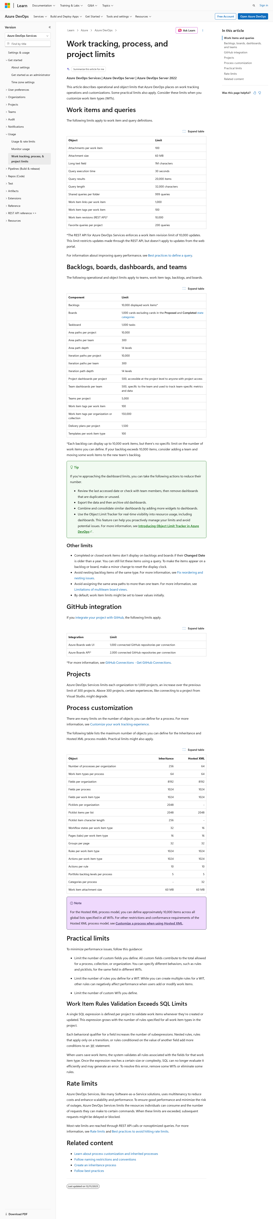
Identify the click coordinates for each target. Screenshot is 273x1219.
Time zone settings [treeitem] (23, 82)
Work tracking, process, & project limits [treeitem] (27, 158)
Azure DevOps (104, 30)
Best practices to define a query (170, 255)
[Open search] (254, 5)
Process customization (238, 63)
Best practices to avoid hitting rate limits (140, 1131)
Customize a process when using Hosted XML (149, 923)
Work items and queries (239, 38)
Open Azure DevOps (253, 16)
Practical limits (233, 68)
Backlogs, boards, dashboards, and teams (242, 45)
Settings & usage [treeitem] (18, 52)
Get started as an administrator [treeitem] (30, 75)
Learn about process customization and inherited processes (116, 1153)
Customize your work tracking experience (119, 724)
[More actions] (202, 30)
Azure (84, 30)
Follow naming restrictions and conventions (105, 1159)
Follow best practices (89, 1170)
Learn (70, 30)
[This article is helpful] (254, 92)
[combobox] (28, 35)
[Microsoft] (7, 5)
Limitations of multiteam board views (100, 589)
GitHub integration (235, 52)
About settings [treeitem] (20, 67)
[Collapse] (50, 27)
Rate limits (97, 1131)
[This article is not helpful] (259, 92)
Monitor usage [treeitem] (20, 149)
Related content (234, 79)
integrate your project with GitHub (99, 617)
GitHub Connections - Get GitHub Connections (138, 662)
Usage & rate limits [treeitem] (23, 141)
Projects (229, 57)
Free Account (225, 16)
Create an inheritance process (95, 1165)
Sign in (264, 5)
